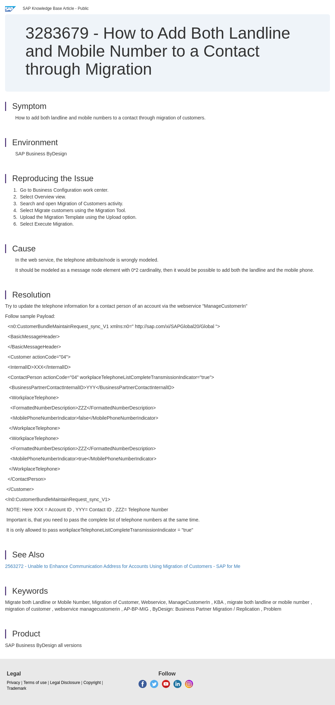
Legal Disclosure (65, 682)
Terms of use (35, 682)
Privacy (13, 682)
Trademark (16, 688)
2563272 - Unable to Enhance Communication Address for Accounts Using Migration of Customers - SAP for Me (122, 566)
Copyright (92, 682)
